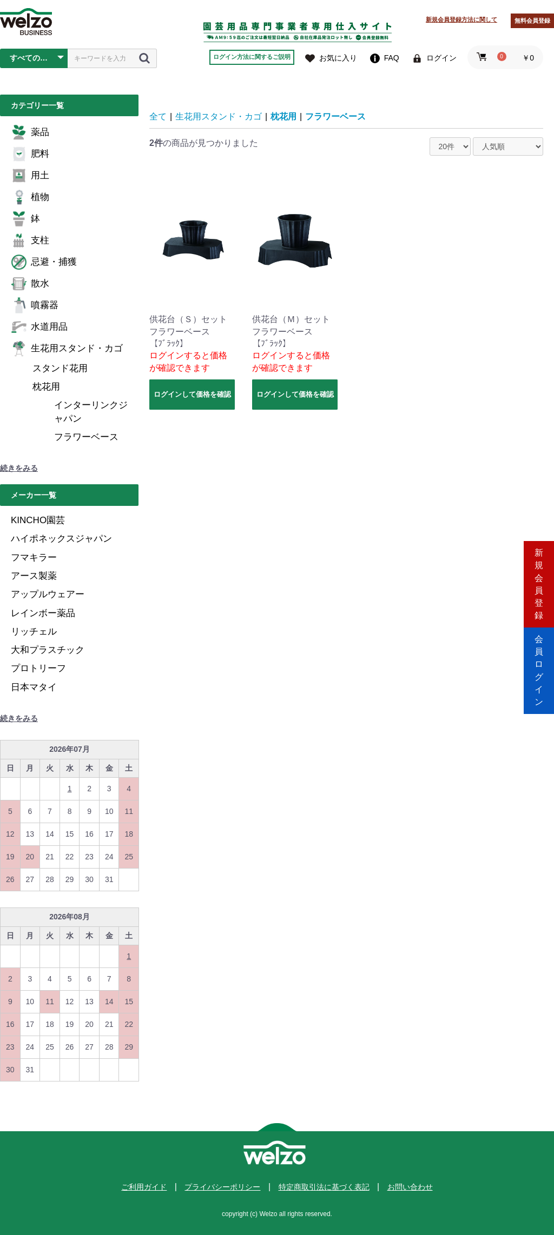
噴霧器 (34, 305)
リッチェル (34, 631)
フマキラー (34, 557)
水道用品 (39, 327)
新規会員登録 (539, 571)
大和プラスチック (47, 650)
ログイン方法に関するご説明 (252, 57)
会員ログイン (539, 663)
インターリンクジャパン (91, 411)
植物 (30, 197)
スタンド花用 (60, 368)
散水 (30, 284)
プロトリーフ (38, 668)
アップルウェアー (47, 594)
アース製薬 (34, 576)
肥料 (30, 154)
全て (158, 116)
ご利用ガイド (144, 1187)
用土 (30, 176)
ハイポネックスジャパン (61, 538)
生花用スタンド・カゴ (67, 349)
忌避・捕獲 (44, 262)
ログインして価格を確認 (192, 394)
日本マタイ (34, 687)
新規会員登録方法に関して (461, 19)
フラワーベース (86, 437)
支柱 (30, 240)
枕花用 (46, 387)
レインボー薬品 (43, 613)
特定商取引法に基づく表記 (324, 1187)
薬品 (30, 132)
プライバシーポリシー (222, 1187)
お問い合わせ (410, 1187)
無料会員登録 (532, 20)
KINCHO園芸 (38, 520)
